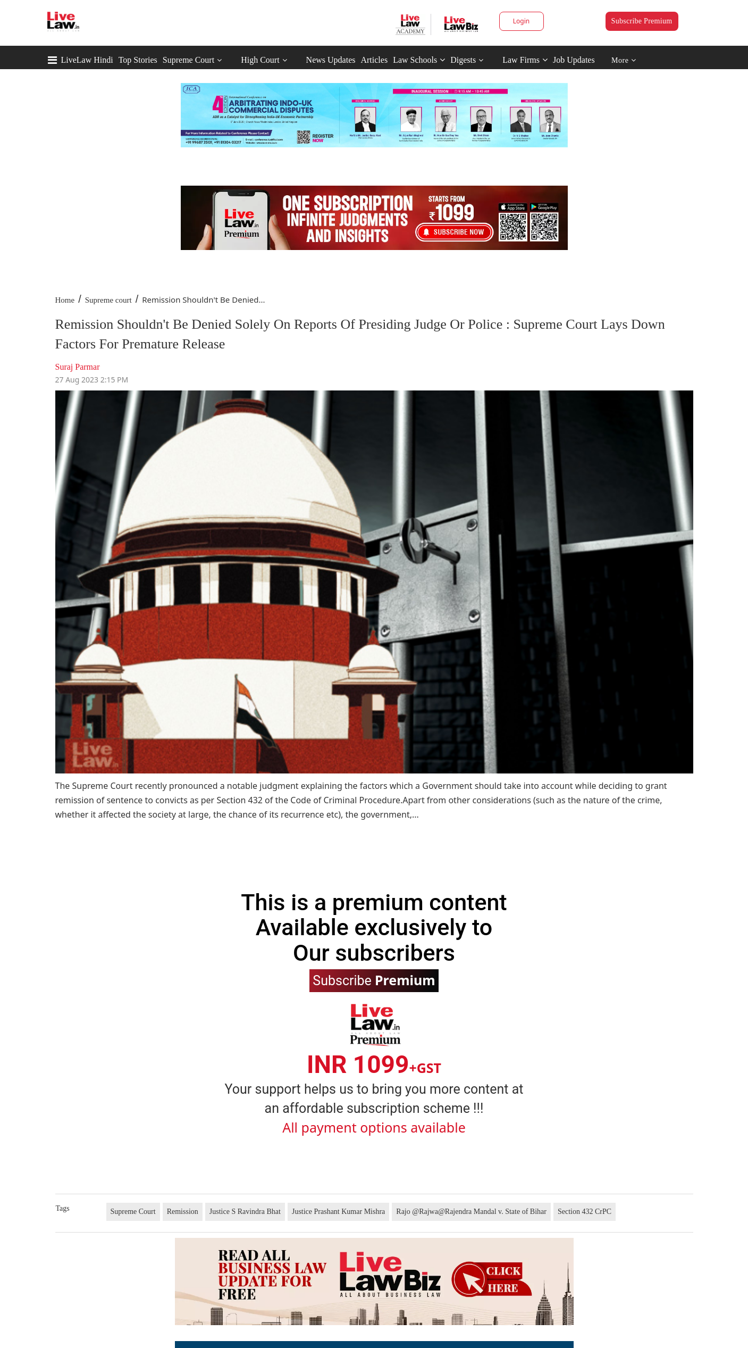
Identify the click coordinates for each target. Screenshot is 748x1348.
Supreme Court (188, 59)
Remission (182, 1212)
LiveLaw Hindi (87, 59)
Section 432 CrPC (584, 1212)
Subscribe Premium (642, 21)
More (623, 60)
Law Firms (525, 59)
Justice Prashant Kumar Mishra (338, 1212)
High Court (260, 59)
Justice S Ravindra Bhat (245, 1212)
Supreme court (108, 300)
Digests (463, 59)
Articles (374, 59)
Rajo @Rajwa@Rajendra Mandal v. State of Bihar (471, 1212)
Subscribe (374, 980)
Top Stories (138, 59)
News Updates (331, 59)
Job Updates (574, 59)
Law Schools (419, 59)
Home (65, 300)
